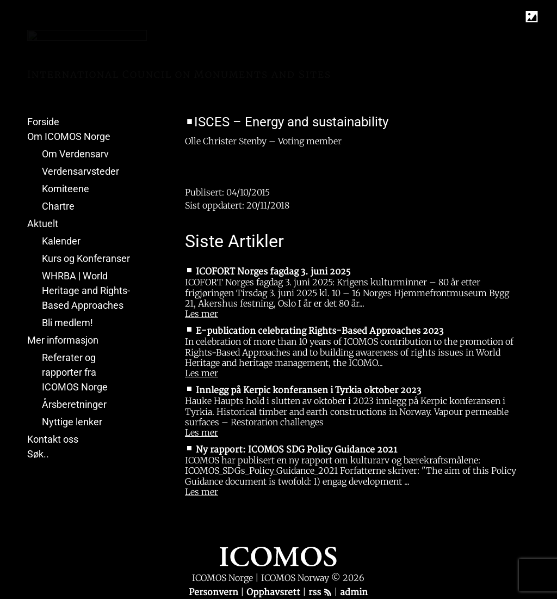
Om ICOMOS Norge (68, 136)
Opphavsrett (274, 592)
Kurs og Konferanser (86, 258)
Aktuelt (42, 223)
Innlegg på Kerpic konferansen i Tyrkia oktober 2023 (308, 390)
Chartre (58, 206)
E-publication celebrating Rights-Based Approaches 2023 (319, 331)
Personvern (214, 592)
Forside (43, 121)
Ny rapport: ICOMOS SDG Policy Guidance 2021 (296, 449)
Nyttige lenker (72, 421)
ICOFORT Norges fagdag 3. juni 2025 (273, 271)
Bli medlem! (67, 322)
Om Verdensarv (75, 154)
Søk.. (38, 454)
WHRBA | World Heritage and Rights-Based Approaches (86, 290)
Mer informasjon (62, 340)
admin (354, 592)
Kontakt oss (52, 439)
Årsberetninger (74, 404)
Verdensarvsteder (80, 171)
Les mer (201, 313)
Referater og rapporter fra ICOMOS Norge (75, 372)
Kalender (61, 241)
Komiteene (65, 188)
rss (320, 592)
